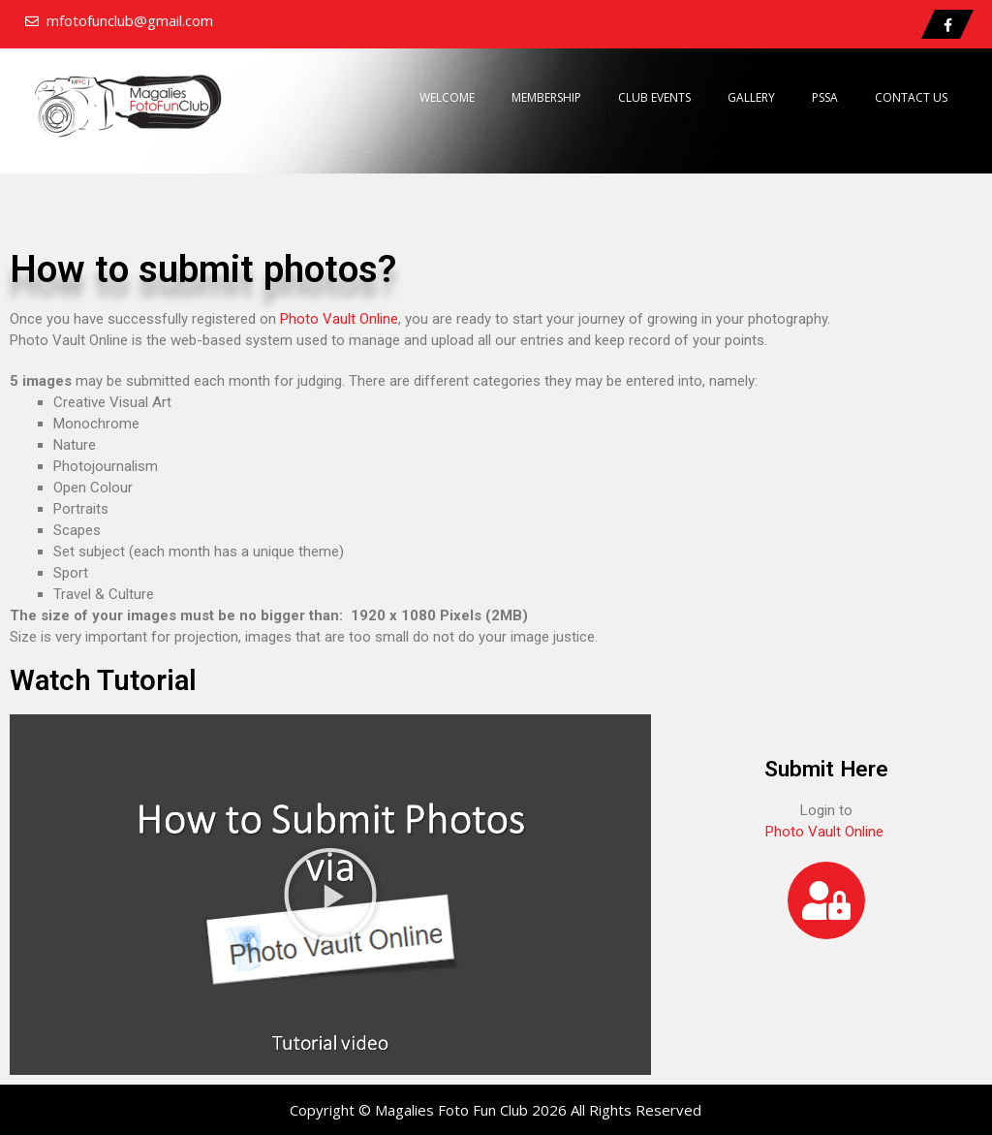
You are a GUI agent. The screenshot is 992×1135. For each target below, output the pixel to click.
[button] (330, 894)
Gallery (751, 97)
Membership (546, 97)
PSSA (825, 97)
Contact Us (911, 97)
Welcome (447, 97)
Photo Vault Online (339, 319)
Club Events (654, 97)
